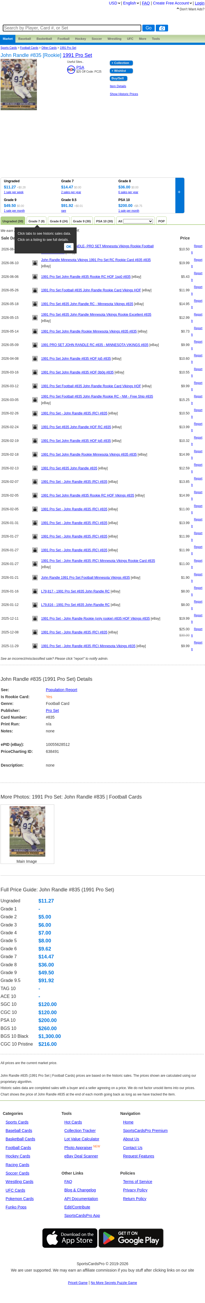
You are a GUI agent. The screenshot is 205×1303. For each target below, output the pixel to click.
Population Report (61, 690)
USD (113, 3)
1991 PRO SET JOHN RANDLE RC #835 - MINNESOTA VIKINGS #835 (95, 345)
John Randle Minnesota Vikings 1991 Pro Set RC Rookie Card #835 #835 (96, 260)
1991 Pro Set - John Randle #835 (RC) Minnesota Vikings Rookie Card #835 (98, 561)
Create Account (171, 3)
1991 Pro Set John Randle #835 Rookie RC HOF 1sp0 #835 (86, 277)
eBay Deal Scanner (81, 1156)
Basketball (44, 38)
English (129, 3)
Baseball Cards (19, 1130)
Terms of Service (137, 1181)
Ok (68, 247)
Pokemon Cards (20, 1198)
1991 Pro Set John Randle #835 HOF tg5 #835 (76, 359)
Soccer (97, 38)
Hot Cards (73, 1122)
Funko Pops (16, 1207)
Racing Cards (17, 1165)
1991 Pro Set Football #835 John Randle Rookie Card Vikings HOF (91, 290)
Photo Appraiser (78, 1147)
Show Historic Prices (124, 94)
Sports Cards (9, 47)
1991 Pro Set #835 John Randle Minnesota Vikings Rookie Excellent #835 (96, 315)
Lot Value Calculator (81, 1139)
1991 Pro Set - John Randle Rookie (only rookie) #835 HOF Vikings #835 (95, 619)
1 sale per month (14, 210)
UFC (130, 38)
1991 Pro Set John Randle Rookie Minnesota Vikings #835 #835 (89, 331)
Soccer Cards (17, 1173)
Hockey (80, 38)
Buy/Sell (118, 78)
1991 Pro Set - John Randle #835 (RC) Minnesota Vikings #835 (88, 646)
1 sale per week (13, 192)
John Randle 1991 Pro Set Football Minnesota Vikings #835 (85, 578)
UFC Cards (15, 1190)
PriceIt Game (78, 1283)
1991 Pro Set (68, 47)
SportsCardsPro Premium (145, 1130)
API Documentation (81, 1198)
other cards (48, 47)
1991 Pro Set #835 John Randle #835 (69, 468)
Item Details (118, 86)
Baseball (24, 38)
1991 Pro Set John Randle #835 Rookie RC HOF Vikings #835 (87, 495)
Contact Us (132, 1147)
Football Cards (29, 47)
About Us (131, 1139)
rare (63, 210)
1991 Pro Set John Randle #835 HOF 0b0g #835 (77, 372)
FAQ (68, 1181)
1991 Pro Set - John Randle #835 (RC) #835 (74, 413)
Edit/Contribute (77, 1207)
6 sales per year (128, 192)
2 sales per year (71, 192)
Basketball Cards (20, 1139)
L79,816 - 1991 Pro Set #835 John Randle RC (75, 605)
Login (199, 3)
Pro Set (52, 710)
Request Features (138, 1156)
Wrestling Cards (19, 1181)
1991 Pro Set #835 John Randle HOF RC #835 (76, 427)
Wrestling (114, 38)
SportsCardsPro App (82, 1215)
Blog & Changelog (80, 1190)
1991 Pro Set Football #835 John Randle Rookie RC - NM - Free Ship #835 (97, 396)
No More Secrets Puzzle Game (114, 1283)
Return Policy (134, 1198)
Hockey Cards (18, 1156)
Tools (156, 38)
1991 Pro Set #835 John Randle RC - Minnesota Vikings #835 (87, 304)
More (142, 38)
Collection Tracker (80, 1130)
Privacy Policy (135, 1190)
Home (128, 1122)
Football (64, 38)
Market (8, 38)
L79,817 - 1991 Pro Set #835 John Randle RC (75, 591)
